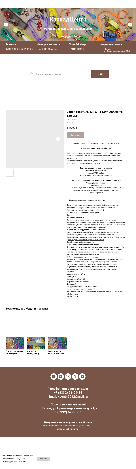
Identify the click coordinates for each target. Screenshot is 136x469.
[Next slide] (130, 25)
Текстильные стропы (97, 143)
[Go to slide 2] (68, 37)
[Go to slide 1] (65, 37)
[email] (61, 376)
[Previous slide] (6, 25)
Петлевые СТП (113, 143)
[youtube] (82, 376)
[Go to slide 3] (70, 37)
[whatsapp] (53, 376)
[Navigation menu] (4, 4)
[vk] (68, 376)
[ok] (75, 376)
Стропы (84, 143)
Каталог (76, 143)
